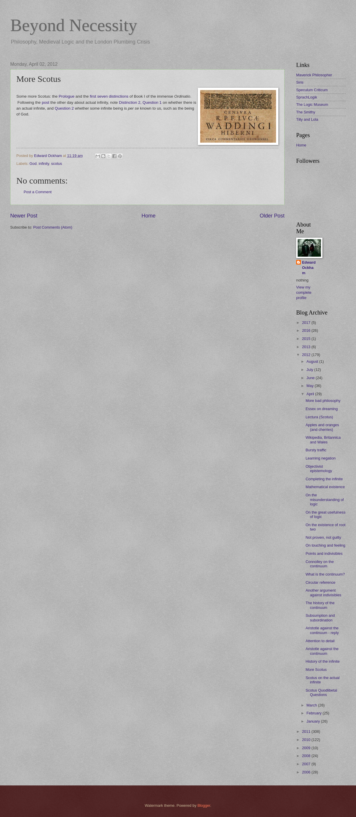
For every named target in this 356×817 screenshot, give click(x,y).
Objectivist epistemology (319, 468)
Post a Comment (38, 192)
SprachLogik (306, 97)
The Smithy (305, 112)
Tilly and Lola (307, 119)
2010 (306, 739)
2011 (306, 731)
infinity (44, 163)
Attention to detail (320, 641)
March (312, 705)
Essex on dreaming (322, 409)
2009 (306, 748)
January (313, 721)
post (45, 102)
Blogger (204, 805)
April (310, 394)
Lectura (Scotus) (319, 417)
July (310, 369)
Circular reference (320, 582)
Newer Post (23, 216)
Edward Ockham (309, 267)
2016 (306, 330)
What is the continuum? (325, 574)
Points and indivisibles (324, 553)
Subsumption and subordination (320, 617)
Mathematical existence (325, 487)
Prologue (66, 96)
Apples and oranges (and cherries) (322, 427)
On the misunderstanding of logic (325, 499)
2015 (306, 338)
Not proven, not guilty (323, 537)
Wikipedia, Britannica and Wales (323, 439)
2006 (306, 772)
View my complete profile (303, 292)
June (311, 378)
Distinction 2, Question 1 (140, 102)
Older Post (272, 216)
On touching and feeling (325, 545)
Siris (299, 82)
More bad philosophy (323, 400)
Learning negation (321, 458)
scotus (56, 163)
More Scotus (316, 669)
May (310, 386)
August (312, 361)
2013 (306, 347)
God (32, 163)
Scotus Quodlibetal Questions (321, 692)
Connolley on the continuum (320, 563)
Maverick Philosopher (314, 75)
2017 (306, 322)
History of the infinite (323, 661)
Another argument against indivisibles (323, 592)
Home (149, 216)
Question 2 (64, 108)
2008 (306, 756)
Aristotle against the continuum (322, 651)
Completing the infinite (324, 479)
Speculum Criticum (312, 90)
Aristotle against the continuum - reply (322, 630)
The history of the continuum (320, 605)
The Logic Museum (312, 104)
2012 (306, 355)
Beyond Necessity (73, 25)
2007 (306, 764)
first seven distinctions (109, 96)
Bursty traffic (316, 450)
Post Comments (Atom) (52, 227)
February (314, 713)
